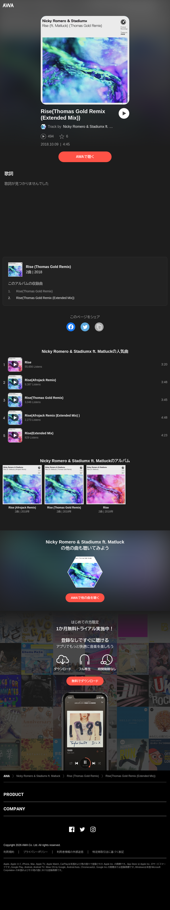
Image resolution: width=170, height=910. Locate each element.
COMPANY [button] (14, 808)
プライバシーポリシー (35, 852)
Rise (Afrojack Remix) (22, 507)
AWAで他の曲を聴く (85, 598)
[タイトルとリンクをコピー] (99, 326)
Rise (106, 507)
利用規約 (9, 852)
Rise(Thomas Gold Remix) (34, 291)
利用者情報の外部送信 (70, 852)
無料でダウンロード (85, 681)
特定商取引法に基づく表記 (108, 852)
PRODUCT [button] (14, 794)
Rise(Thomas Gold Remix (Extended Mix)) (130, 776)
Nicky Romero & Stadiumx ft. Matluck (92, 126)
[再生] (124, 113)
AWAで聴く (85, 157)
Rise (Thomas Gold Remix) (48, 267)
